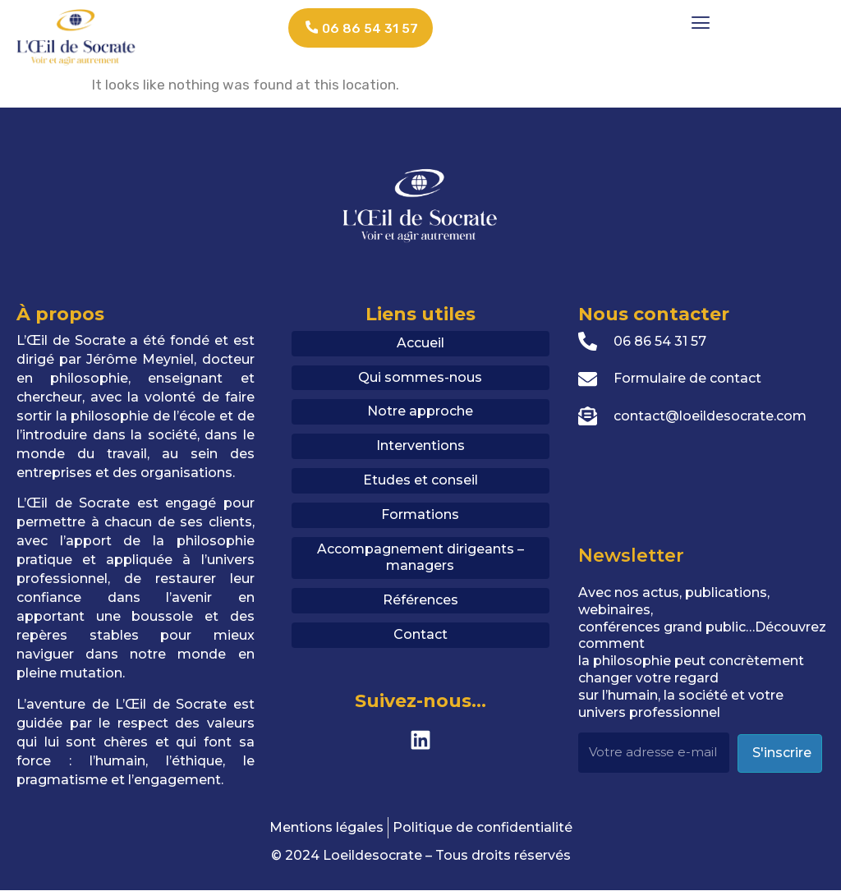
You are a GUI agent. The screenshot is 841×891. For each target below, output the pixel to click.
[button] (701, 21)
